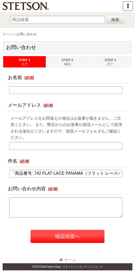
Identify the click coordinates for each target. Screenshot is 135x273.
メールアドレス (24, 105)
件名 (12, 161)
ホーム (67, 259)
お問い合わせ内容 (27, 188)
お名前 (15, 77)
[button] (128, 6)
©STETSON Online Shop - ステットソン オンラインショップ (67, 266)
